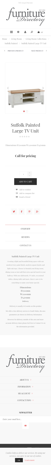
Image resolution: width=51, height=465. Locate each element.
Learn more (30, 460)
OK (19, 460)
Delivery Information (34, 315)
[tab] (25, 229)
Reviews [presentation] (26, 237)
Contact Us (39, 323)
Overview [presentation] (25, 229)
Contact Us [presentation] (25, 245)
